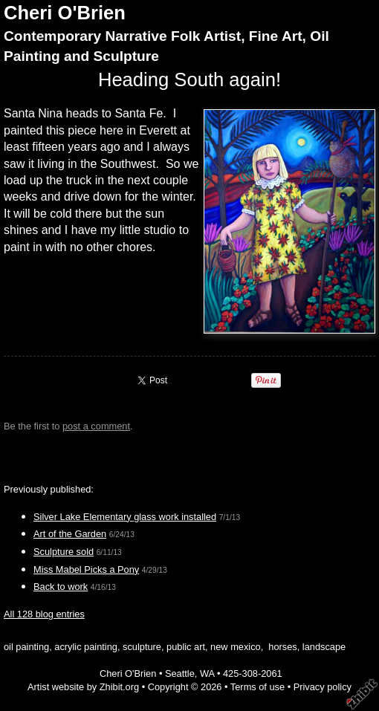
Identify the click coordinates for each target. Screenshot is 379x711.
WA (207, 673)
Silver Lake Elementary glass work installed (124, 516)
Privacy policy (323, 686)
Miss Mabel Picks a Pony (86, 569)
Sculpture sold (63, 551)
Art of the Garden (69, 533)
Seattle (180, 673)
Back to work (60, 586)
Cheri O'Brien (65, 12)
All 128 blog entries (44, 614)
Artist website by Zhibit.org (83, 686)
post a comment (96, 426)
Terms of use (257, 686)
